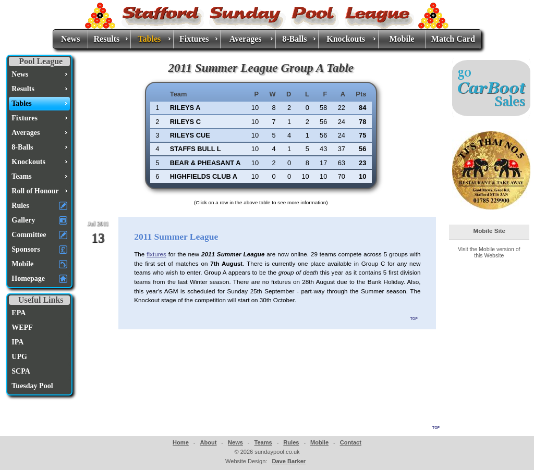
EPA (18, 313)
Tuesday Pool (32, 386)
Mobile (401, 38)
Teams (263, 442)
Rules (291, 442)
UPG (19, 357)
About (208, 442)
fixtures (156, 254)
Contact (350, 442)
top (414, 318)
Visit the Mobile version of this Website (489, 252)
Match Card (453, 38)
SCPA (20, 371)
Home (181, 442)
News (70, 38)
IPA (17, 342)
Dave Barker (289, 461)
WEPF (21, 327)
